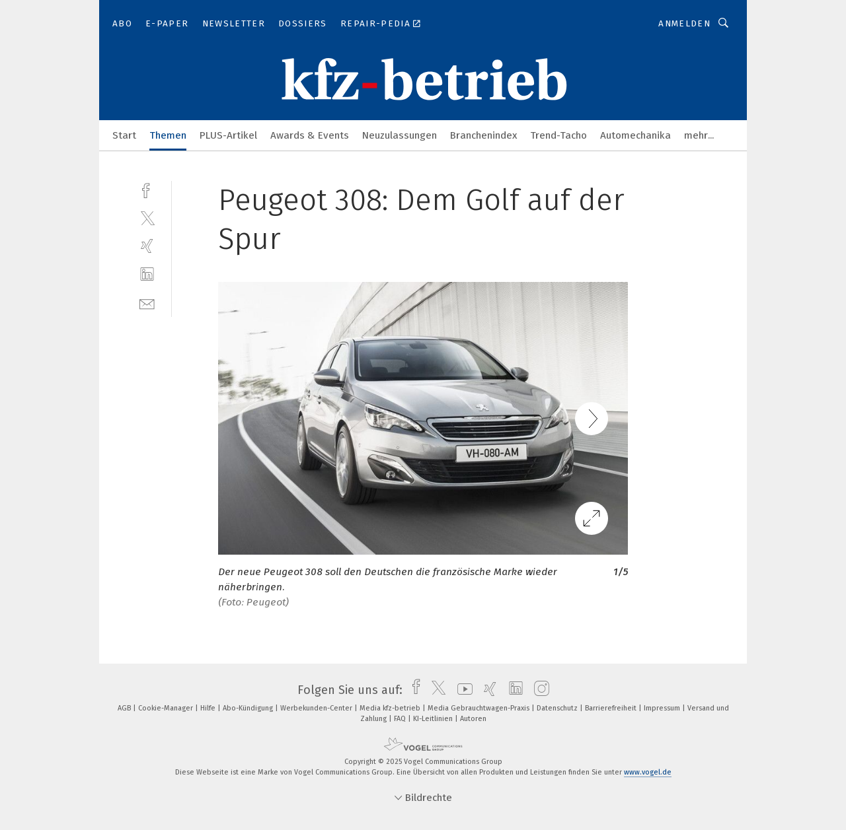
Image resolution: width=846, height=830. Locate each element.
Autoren (473, 718)
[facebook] (147, 189)
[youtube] (462, 690)
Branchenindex (483, 135)
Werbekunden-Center (317, 708)
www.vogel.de (648, 772)
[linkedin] (147, 274)
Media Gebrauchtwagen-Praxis (479, 708)
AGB (125, 708)
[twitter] (147, 217)
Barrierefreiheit (611, 708)
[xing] (147, 246)
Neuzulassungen (399, 135)
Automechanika (635, 135)
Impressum (663, 708)
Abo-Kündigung (249, 708)
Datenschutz (558, 708)
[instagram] (538, 690)
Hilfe (208, 708)
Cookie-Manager (166, 708)
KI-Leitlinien (434, 718)
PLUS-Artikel (228, 135)
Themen (167, 135)
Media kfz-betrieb (391, 708)
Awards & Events (309, 135)
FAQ (401, 718)
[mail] (147, 302)
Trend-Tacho (558, 135)
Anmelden (684, 23)
